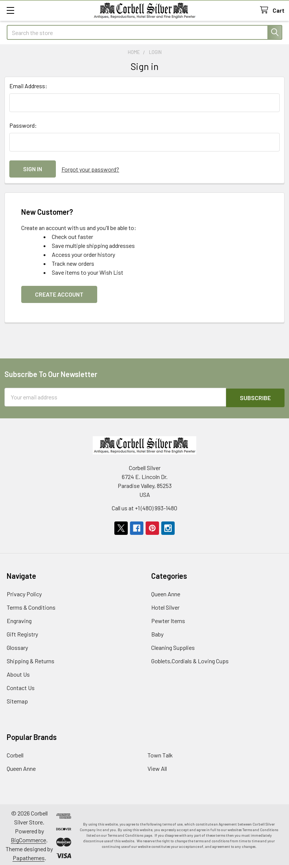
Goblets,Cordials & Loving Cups (190, 659)
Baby (157, 632)
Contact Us (21, 685)
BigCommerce (28, 838)
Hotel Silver (165, 605)
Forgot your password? (90, 168)
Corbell (15, 753)
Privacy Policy (24, 592)
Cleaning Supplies (173, 645)
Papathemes (29, 855)
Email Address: (28, 85)
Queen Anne (165, 592)
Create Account (59, 293)
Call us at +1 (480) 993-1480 (144, 506)
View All (157, 766)
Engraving (19, 618)
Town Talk (160, 753)
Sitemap (17, 699)
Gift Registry (22, 632)
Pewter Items (168, 618)
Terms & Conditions (31, 605)
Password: (23, 125)
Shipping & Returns (30, 659)
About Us (18, 672)
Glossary (17, 645)
